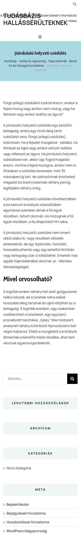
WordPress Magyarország (26, 531)
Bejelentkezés (17, 504)
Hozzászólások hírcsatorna (27, 522)
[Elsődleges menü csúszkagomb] (40, 37)
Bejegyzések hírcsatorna (26, 513)
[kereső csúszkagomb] (74, 4)
